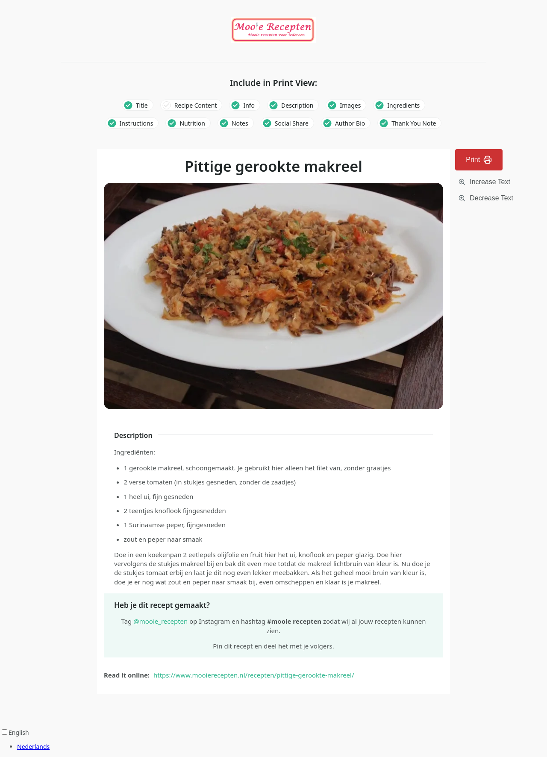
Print (479, 160)
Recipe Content (195, 105)
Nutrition (192, 123)
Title (142, 105)
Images (350, 105)
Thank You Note (413, 123)
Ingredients (403, 105)
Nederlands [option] (33, 746)
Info (249, 105)
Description (297, 105)
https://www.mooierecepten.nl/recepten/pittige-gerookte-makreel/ (253, 675)
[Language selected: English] (273, 739)
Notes (240, 123)
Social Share (292, 123)
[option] (282, 746)
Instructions (136, 123)
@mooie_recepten (160, 621)
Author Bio (350, 123)
